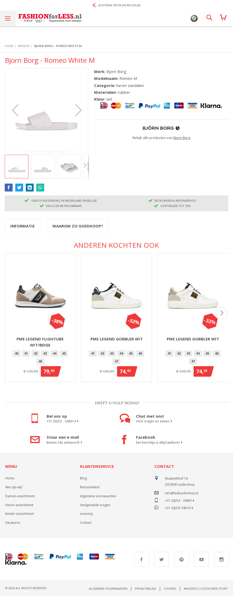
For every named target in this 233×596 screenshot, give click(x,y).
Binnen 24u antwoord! (65, 442)
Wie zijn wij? (14, 487)
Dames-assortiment (20, 496)
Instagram (221, 559)
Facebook (141, 559)
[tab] (22, 225)
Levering (86, 513)
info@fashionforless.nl (181, 493)
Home (9, 478)
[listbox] (40, 358)
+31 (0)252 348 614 (179, 507)
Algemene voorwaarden (98, 496)
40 (16, 353)
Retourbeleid (89, 487)
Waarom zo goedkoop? (77, 226)
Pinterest (181, 559)
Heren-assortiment (19, 505)
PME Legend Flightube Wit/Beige (40, 342)
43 (45, 353)
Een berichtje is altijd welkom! (160, 442)
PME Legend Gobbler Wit (116, 338)
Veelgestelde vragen (95, 505)
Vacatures (12, 522)
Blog (83, 478)
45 (64, 353)
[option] (17, 353)
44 (54, 353)
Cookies (170, 588)
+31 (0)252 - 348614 (63, 421)
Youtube (201, 559)
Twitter (161, 559)
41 (26, 353)
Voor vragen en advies (155, 421)
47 (116, 361)
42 (35, 353)
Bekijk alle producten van (161, 137)
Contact (86, 522)
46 (40, 361)
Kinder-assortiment (19, 513)
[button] (15, 110)
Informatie (22, 226)
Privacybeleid (145, 588)
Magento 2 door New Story (206, 588)
